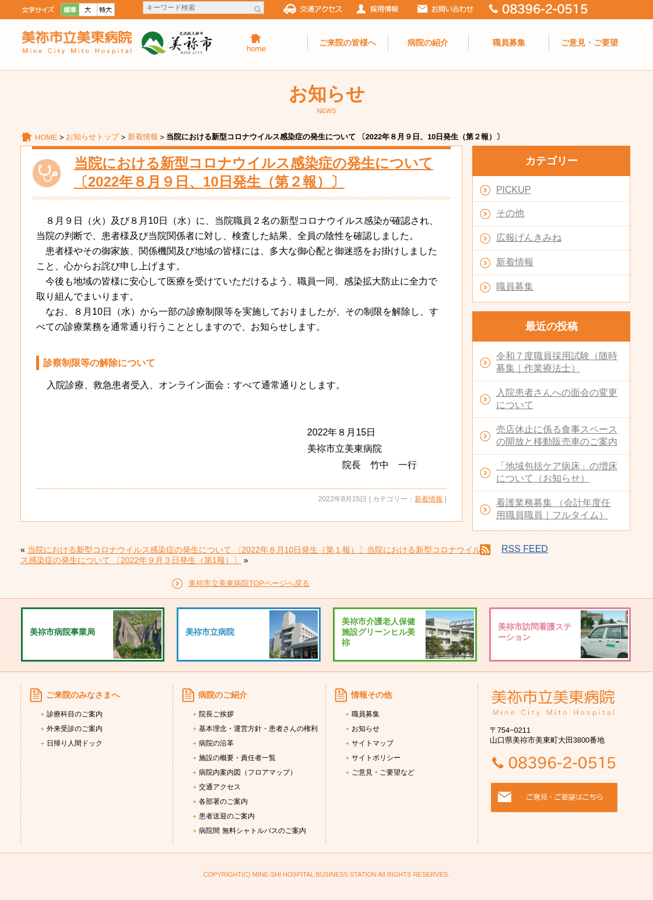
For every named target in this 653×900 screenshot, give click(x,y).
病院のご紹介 (222, 694)
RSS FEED (524, 549)
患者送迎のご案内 (227, 816)
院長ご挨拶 (216, 714)
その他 (510, 213)
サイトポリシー (376, 758)
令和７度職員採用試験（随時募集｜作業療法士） (556, 362)
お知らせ (366, 729)
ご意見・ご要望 (589, 42)
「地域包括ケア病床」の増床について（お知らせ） (556, 472)
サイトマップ (373, 743)
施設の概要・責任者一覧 (237, 758)
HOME (46, 137)
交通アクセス (220, 787)
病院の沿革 (216, 743)
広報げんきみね (528, 237)
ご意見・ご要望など (383, 772)
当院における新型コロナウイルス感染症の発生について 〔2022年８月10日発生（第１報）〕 (197, 549)
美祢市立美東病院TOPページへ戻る (249, 583)
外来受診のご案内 (75, 729)
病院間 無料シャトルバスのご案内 (252, 831)
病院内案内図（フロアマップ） (248, 772)
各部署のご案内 (223, 801)
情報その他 (371, 694)
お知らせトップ (92, 136)
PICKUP (513, 190)
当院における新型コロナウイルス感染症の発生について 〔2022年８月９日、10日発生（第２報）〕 (253, 172)
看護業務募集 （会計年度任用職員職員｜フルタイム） (553, 509)
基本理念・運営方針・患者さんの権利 (258, 729)
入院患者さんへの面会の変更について (556, 399)
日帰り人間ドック (75, 743)
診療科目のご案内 (75, 714)
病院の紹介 (428, 42)
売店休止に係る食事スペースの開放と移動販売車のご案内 (556, 435)
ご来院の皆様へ (347, 42)
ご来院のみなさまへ (83, 694)
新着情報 (143, 136)
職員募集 (509, 42)
